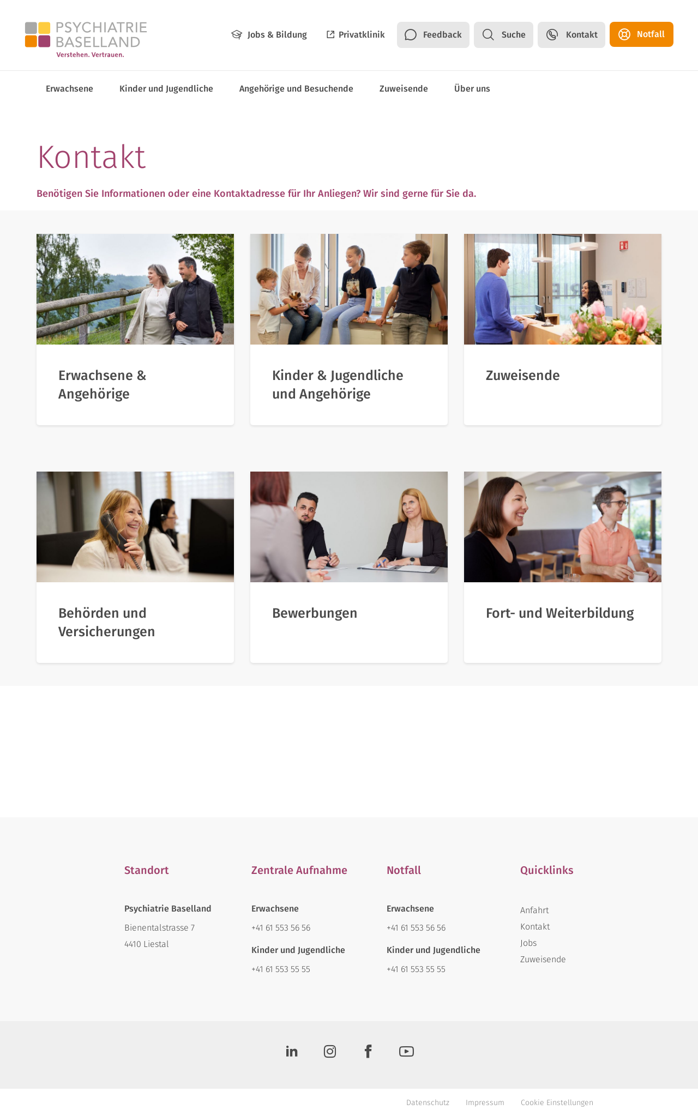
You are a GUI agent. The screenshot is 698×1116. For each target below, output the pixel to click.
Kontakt (582, 34)
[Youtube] (406, 1055)
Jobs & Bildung (277, 34)
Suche (514, 34)
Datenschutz (427, 1102)
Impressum (485, 1102)
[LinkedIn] (292, 1055)
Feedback (442, 34)
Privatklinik (362, 34)
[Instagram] (330, 1055)
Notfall (651, 34)
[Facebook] (368, 1055)
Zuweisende (543, 959)
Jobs (528, 943)
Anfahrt (534, 910)
